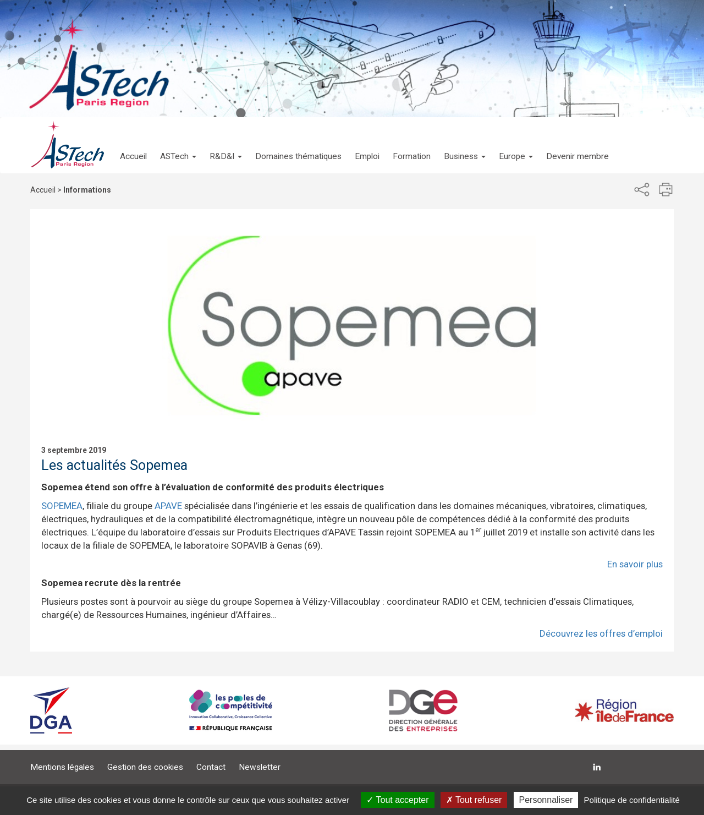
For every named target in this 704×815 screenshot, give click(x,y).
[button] (178, 145)
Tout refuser (474, 800)
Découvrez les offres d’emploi (601, 633)
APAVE (168, 505)
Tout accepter (397, 800)
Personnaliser (546, 800)
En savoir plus (635, 564)
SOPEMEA (61, 505)
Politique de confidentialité (632, 800)
